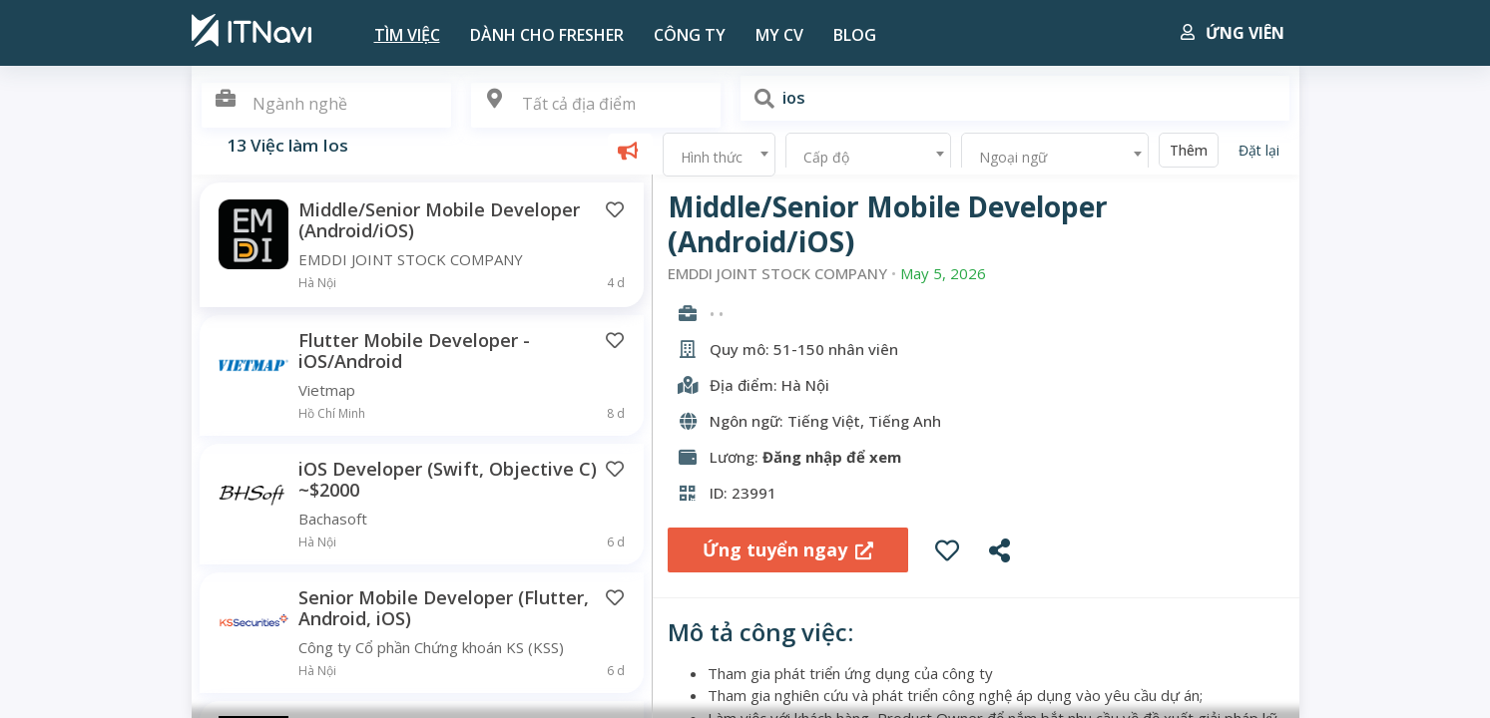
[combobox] (596, 105)
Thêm (1189, 150)
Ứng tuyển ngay (788, 549)
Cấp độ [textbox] (826, 157)
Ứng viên (1232, 33)
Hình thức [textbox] (712, 157)
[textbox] (596, 104)
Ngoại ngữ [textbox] (1013, 157)
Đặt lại (1259, 150)
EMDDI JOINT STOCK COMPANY (777, 273)
